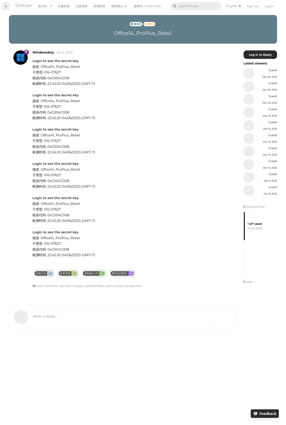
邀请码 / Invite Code (147, 6)
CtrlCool (23, 5)
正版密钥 (81, 6)
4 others (118, 286)
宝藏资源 (63, 6)
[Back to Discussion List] (6, 6)
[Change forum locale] (233, 6)
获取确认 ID (119, 6)
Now (247, 281)
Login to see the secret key (55, 61)
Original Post (254, 206)
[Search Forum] (196, 6)
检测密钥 (99, 6)
